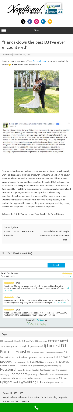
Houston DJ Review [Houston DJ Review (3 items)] (24, 370)
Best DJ (43, 214)
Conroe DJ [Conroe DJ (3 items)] (4, 346)
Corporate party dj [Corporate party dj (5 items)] (16, 346)
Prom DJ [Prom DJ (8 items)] (44, 374)
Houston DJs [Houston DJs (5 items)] (37, 370)
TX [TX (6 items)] (60, 378)
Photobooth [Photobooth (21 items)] (18, 374)
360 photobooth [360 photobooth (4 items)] (7, 341)
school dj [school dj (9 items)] (16, 378)
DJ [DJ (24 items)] (27, 346)
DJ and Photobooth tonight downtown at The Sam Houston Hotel (54, 235)
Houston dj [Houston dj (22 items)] (8, 369)
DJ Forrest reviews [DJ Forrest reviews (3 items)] (18, 362)
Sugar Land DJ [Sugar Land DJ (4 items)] (27, 378)
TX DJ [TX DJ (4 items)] (64, 378)
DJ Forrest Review (56, 214)
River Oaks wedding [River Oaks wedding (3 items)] (57, 375)
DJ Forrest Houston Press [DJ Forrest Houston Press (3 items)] (54, 353)
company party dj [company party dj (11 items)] (58, 340)
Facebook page (39, 61)
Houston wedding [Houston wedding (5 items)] (51, 370)
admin (9, 54)
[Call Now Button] (36, 407)
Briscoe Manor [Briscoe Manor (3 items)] (42, 341)
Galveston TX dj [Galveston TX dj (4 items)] (25, 366)
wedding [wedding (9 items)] (18, 382)
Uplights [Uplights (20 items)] (6, 382)
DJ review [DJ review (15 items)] (61, 362)
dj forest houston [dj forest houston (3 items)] (35, 346)
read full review (60, 303)
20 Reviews (39, 320)
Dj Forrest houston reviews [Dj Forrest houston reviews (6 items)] (41, 357)
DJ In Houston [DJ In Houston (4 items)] (48, 362)
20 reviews (67, 276)
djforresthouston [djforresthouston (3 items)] (38, 353)
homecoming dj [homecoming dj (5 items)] (54, 365)
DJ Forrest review (26, 214)
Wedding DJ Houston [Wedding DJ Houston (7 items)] (52, 382)
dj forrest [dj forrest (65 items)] (51, 345)
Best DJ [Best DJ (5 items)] (17, 341)
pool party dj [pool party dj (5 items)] (33, 374)
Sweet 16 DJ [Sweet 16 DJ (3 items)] (38, 378)
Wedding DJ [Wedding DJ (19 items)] (32, 382)
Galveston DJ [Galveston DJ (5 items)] (12, 365)
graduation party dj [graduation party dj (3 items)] (40, 366)
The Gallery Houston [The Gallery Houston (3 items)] (51, 378)
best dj (14, 214)
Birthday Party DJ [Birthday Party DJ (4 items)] (29, 341)
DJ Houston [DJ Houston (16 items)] (33, 362)
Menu (36, 30)
